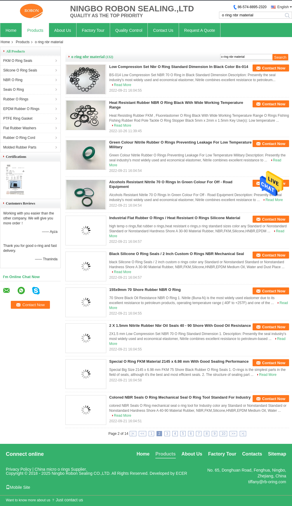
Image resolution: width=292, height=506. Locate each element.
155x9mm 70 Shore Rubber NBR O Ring (145, 289)
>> (233, 434)
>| (242, 434)
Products (35, 30)
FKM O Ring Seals (17, 61)
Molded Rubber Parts (19, 147)
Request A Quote (199, 30)
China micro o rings (52, 469)
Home (11, 30)
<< (142, 434)
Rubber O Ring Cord (19, 138)
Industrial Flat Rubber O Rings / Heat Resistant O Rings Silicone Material (174, 218)
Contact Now (273, 68)
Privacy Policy (18, 469)
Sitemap (277, 453)
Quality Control (128, 30)
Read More (122, 85)
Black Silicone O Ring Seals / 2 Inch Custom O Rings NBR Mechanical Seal (176, 254)
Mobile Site (18, 487)
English (283, 7)
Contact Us (163, 30)
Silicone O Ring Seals (20, 70)
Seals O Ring (13, 90)
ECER (181, 473)
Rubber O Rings (15, 99)
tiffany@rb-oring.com (267, 481)
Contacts (252, 453)
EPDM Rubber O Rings (21, 109)
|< (132, 434)
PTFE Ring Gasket (17, 118)
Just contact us (69, 500)
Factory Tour (93, 30)
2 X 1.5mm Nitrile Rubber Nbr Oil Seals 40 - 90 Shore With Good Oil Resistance (180, 325)
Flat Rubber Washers (19, 128)
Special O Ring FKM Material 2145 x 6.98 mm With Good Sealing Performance (178, 361)
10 (223, 434)
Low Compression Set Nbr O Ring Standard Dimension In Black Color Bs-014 (178, 66)
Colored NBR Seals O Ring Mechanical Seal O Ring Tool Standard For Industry (180, 397)
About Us (62, 30)
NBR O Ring (12, 80)
